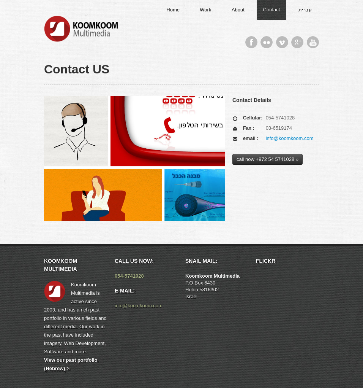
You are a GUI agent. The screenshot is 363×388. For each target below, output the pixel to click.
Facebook (251, 42)
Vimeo (282, 42)
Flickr (266, 42)
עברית (305, 10)
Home (173, 10)
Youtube (313, 42)
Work (205, 10)
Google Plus (297, 42)
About (238, 10)
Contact (271, 10)
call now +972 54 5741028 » (267, 159)
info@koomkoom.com (290, 138)
